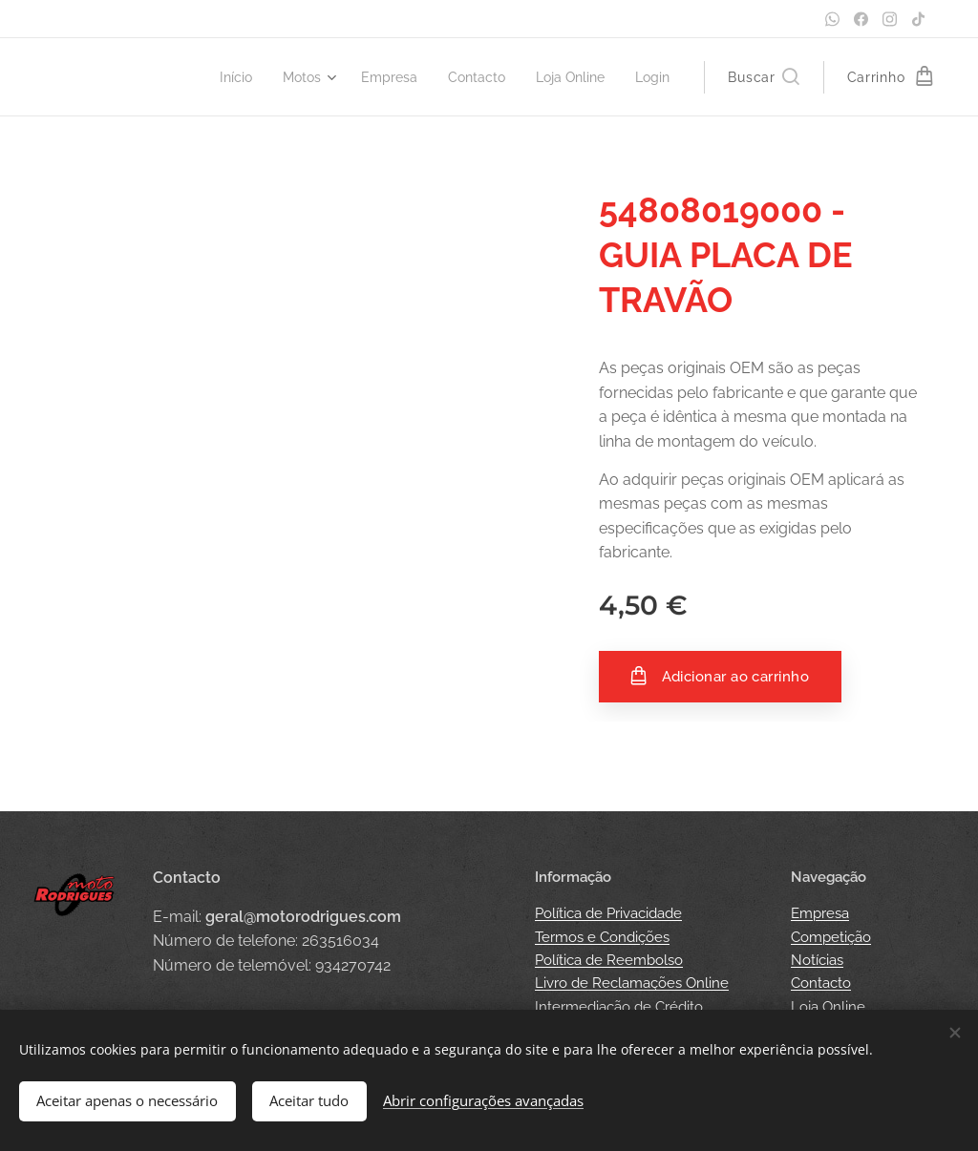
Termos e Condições (602, 937)
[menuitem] (215, 77)
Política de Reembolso (609, 960)
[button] (763, 77)
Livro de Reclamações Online (632, 983)
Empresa (820, 913)
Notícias (817, 960)
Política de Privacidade (608, 913)
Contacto (821, 983)
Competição (831, 937)
